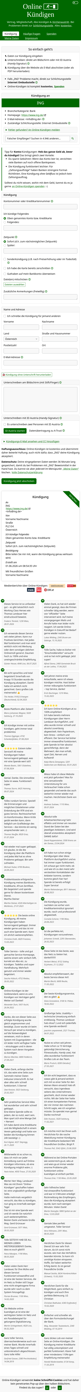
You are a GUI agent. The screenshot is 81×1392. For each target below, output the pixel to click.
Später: (11, 245)
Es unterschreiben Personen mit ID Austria (33, 424)
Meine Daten (12, 38)
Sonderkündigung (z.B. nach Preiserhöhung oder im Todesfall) (41, 259)
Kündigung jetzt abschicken (19, 481)
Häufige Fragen (31, 33)
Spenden (51, 33)
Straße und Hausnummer (56, 333)
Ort (44, 345)
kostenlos (66, 25)
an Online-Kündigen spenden (28, 186)
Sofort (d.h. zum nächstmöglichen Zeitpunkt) (32, 241)
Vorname (9, 321)
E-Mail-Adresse (12, 357)
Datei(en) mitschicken (16, 279)
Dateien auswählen (14, 284)
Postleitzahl (10, 345)
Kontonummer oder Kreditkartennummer (27, 201)
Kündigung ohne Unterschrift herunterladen (28, 374)
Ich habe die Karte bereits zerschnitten (28, 268)
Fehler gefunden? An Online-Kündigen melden (34, 129)
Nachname (48, 321)
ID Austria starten (15, 430)
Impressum (31, 38)
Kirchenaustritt (60, 22)
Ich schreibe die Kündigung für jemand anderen (34, 316)
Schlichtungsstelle (43, 25)
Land (6, 333)
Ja (47, 1387)
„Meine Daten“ (71, 468)
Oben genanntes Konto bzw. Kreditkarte (29, 218)
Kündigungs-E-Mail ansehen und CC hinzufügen (32, 441)
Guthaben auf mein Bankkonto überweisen (31, 273)
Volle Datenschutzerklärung (27, 472)
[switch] (75, 2)
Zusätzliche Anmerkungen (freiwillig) (24, 291)
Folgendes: (13, 222)
